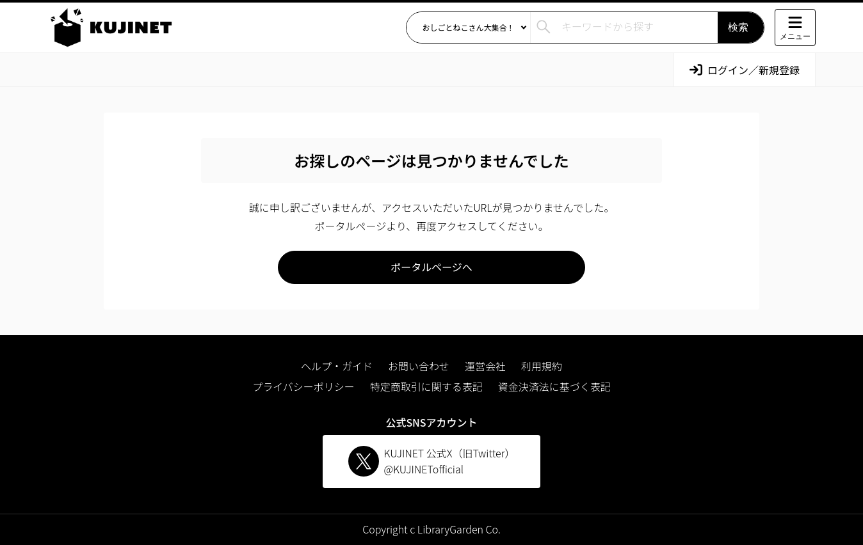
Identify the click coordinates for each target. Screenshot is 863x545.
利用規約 (541, 366)
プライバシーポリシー (303, 386)
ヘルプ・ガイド (337, 366)
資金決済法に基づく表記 (554, 386)
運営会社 (485, 366)
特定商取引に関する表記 (426, 386)
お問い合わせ (418, 366)
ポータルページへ (431, 266)
